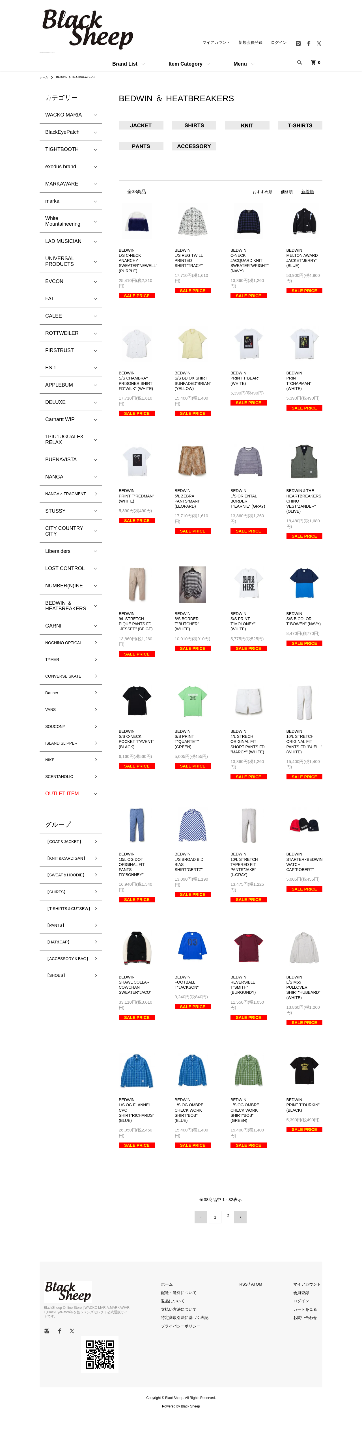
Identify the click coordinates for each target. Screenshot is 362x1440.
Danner (53, 719)
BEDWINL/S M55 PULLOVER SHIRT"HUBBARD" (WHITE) (304, 1015)
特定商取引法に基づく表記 (196, 1344)
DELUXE (55, 402)
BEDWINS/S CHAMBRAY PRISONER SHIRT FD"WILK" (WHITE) (137, 386)
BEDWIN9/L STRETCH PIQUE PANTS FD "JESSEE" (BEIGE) (136, 635)
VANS (52, 737)
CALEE (53, 316)
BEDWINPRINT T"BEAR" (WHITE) (245, 381)
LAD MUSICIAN (63, 241)
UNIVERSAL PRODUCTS (59, 261)
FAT (49, 298)
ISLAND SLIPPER (66, 774)
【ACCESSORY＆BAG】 (66, 1034)
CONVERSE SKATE (59, 697)
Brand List (124, 64)
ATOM (266, 1311)
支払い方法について (190, 1336)
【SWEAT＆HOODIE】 (59, 930)
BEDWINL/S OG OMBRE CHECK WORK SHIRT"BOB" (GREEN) (245, 1139)
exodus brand (60, 166)
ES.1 (50, 367)
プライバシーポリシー (192, 1352)
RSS (252, 1311)
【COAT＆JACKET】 (57, 880)
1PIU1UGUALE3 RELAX (64, 439)
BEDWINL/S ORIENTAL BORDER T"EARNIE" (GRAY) (244, 510)
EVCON (54, 281)
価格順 (286, 191)
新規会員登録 (248, 42)
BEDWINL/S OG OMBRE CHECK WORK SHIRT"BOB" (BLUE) (190, 1139)
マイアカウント (212, 42)
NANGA (54, 477)
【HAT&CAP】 (62, 1012)
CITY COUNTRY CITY (64, 539)
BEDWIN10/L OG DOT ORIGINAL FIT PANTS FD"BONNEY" (132, 890)
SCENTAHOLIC (63, 810)
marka (52, 201)
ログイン (278, 42)
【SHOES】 (59, 1055)
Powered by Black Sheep (181, 1429)
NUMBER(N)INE (64, 593)
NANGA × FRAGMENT (59, 498)
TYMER (54, 676)
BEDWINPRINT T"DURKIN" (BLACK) (304, 1134)
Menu (240, 64)
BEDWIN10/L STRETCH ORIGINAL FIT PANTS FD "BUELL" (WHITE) (303, 760)
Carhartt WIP (60, 419)
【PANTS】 (58, 994)
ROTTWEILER (62, 333)
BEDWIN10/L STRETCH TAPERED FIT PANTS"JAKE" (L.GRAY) (245, 890)
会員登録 (305, 1319)
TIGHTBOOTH (62, 149)
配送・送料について (190, 1319)
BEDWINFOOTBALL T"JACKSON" (188, 1010)
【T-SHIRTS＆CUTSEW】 (62, 973)
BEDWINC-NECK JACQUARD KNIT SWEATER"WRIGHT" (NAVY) (251, 261)
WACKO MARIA (63, 115)
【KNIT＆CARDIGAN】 (61, 905)
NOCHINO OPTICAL (57, 654)
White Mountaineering (62, 221)
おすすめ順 (261, 191)
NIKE (51, 792)
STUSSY (55, 519)
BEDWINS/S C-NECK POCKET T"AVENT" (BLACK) (131, 760)
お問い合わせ (309, 1344)
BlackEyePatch (62, 132)
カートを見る (309, 1336)
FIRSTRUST (59, 350)
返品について (184, 1327)
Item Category (185, 64)
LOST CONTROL (65, 576)
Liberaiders (57, 559)
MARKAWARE (61, 184)
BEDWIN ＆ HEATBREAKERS (81, 77)
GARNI (53, 634)
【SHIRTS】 (59, 951)
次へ (236, 1246)
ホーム (45, 77)
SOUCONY (58, 755)
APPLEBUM (59, 385)
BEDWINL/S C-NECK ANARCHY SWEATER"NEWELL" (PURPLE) (139, 261)
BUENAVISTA (61, 459)
